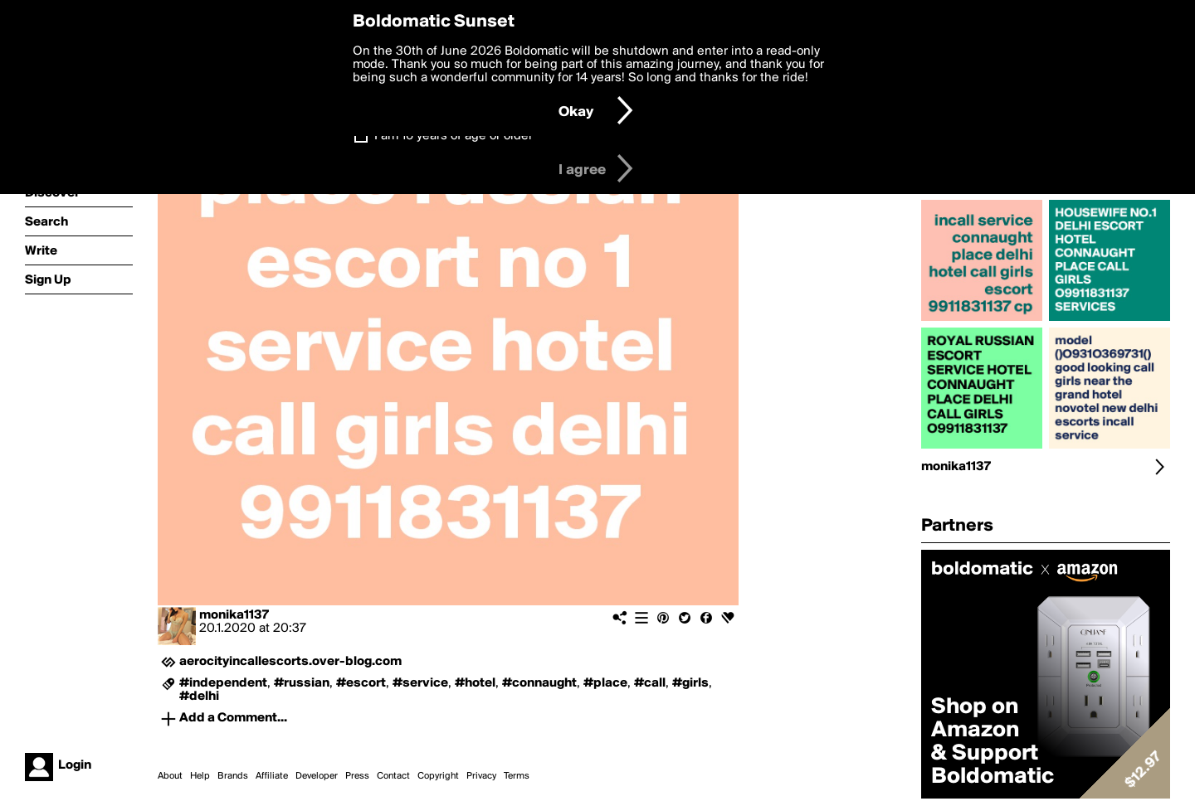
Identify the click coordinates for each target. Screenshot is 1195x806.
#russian (301, 683)
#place (605, 683)
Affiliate (272, 776)
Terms (516, 776)
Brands (232, 776)
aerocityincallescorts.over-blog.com (290, 661)
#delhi (199, 696)
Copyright (438, 776)
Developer (316, 776)
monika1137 (234, 615)
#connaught (539, 683)
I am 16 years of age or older (453, 136)
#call (650, 683)
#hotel (475, 683)
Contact (393, 776)
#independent (223, 683)
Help (200, 776)
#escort (361, 683)
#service (420, 683)
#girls (690, 683)
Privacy (481, 776)
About (170, 776)
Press (357, 776)
